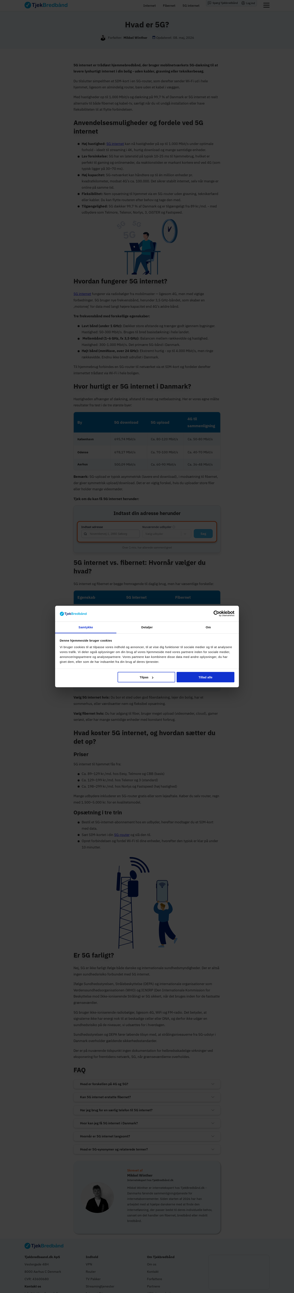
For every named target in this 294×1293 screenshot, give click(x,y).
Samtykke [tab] (86, 627)
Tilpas (146, 677)
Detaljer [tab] (147, 627)
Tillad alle (205, 677)
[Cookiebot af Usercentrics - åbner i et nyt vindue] (216, 614)
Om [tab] (208, 627)
